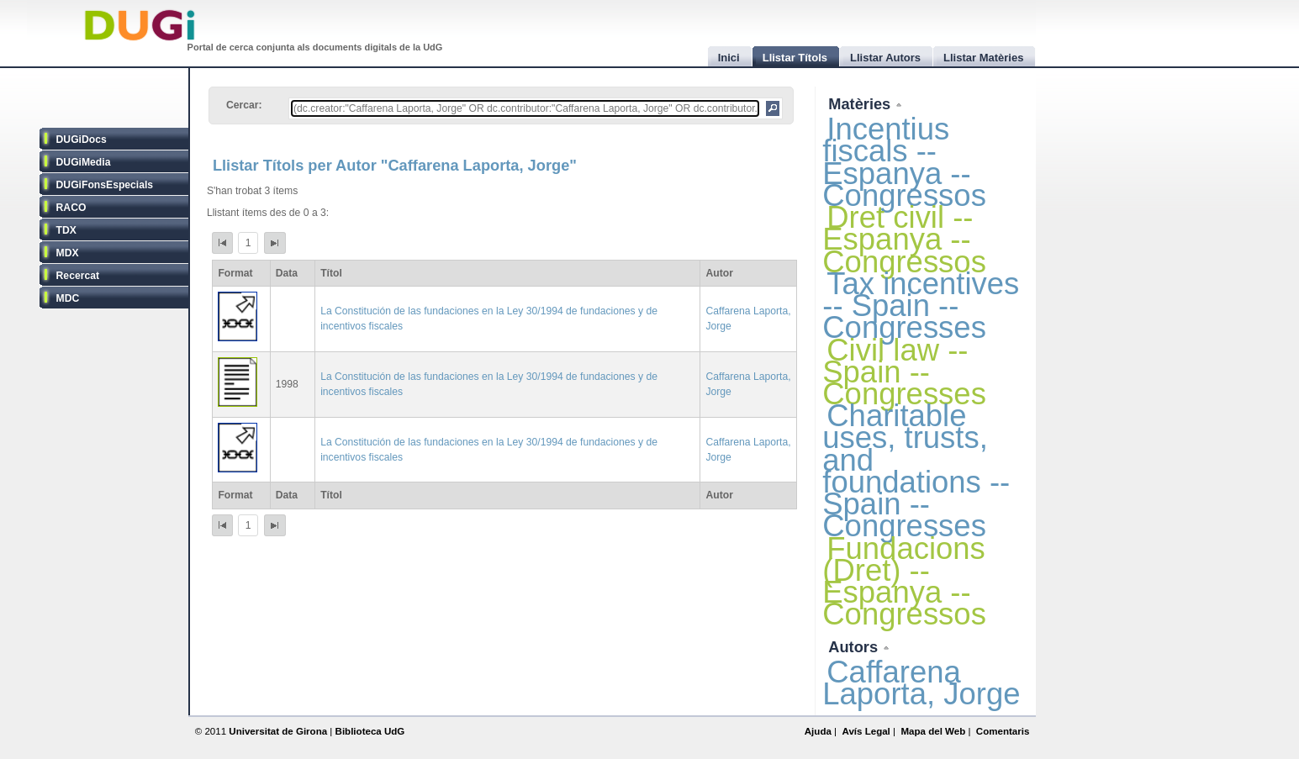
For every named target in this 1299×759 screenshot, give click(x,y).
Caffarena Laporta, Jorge (921, 683)
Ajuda (818, 731)
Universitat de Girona (278, 731)
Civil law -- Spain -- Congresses (904, 372)
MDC (68, 298)
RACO (71, 207)
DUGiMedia (83, 162)
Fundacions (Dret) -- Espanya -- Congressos (904, 581)
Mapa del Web (932, 731)
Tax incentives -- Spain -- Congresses (920, 305)
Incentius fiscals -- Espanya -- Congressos (904, 162)
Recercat (77, 276)
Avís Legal (866, 731)
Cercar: (244, 105)
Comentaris (1003, 731)
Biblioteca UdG (370, 731)
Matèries (861, 104)
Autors (855, 647)
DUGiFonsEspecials (105, 185)
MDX (67, 253)
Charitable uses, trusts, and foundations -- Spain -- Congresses (916, 470)
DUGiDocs (81, 139)
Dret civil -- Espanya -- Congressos (904, 239)
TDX (66, 230)
